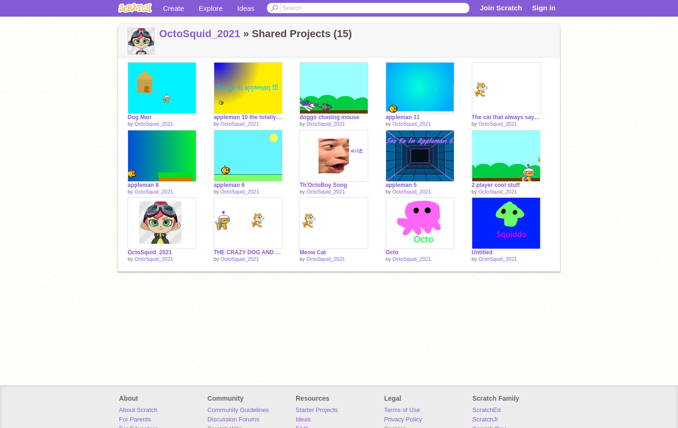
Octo (392, 252)
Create (173, 8)
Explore (211, 8)
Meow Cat (312, 252)
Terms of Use (402, 409)
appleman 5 (401, 185)
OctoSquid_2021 (199, 34)
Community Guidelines (238, 409)
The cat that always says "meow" (506, 117)
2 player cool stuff (496, 185)
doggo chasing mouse (329, 117)
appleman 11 (403, 117)
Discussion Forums (233, 419)
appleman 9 (143, 185)
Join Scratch (501, 8)
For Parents (135, 419)
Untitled (482, 252)
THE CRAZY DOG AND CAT (248, 252)
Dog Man (140, 117)
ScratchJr (485, 419)
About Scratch (138, 409)
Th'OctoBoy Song (323, 185)
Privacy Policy (403, 419)
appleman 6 (229, 185)
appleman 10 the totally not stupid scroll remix (248, 117)
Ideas (246, 8)
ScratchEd (486, 409)
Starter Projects (317, 409)
